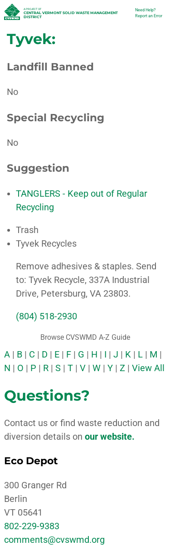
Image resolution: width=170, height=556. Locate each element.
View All (148, 367)
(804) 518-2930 (46, 316)
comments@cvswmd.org (54, 539)
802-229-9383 (31, 526)
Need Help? (145, 10)
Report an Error (148, 16)
